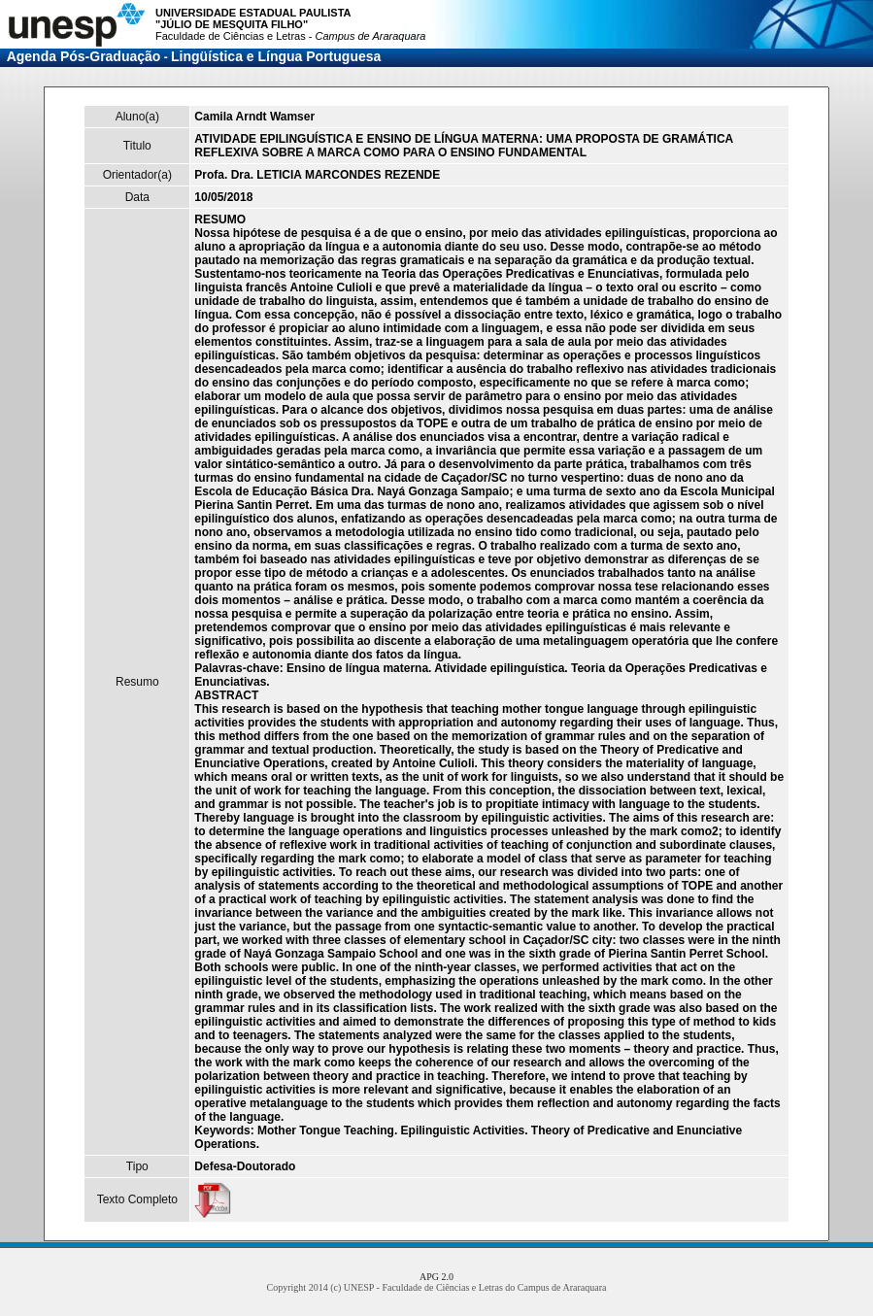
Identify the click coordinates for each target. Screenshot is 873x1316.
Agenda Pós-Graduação (84, 56)
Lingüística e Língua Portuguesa (276, 56)
